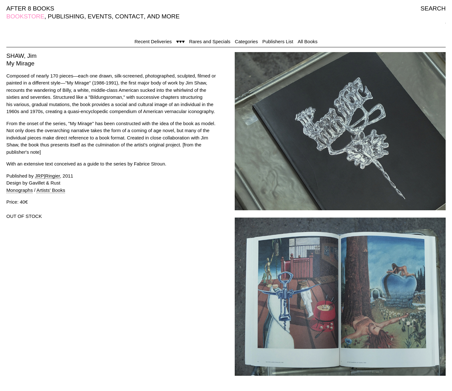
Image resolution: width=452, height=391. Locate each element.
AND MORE (163, 16)
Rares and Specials (209, 41)
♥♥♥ (180, 41)
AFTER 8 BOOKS (30, 8)
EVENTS (100, 16)
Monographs (19, 190)
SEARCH (433, 8)
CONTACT (129, 16)
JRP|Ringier (47, 176)
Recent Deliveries (153, 41)
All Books (308, 41)
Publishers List (277, 41)
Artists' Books (50, 190)
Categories (246, 41)
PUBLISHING (66, 16)
